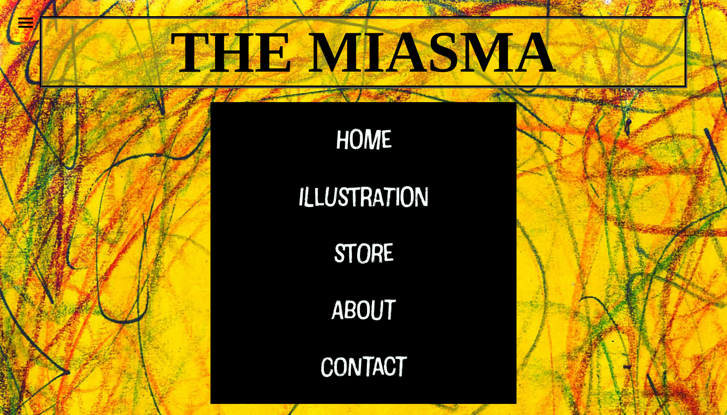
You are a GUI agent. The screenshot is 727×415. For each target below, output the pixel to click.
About (363, 309)
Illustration (363, 196)
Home (363, 139)
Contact (363, 366)
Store (363, 252)
